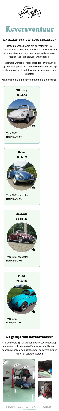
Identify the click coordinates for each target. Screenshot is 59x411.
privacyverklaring (29, 410)
